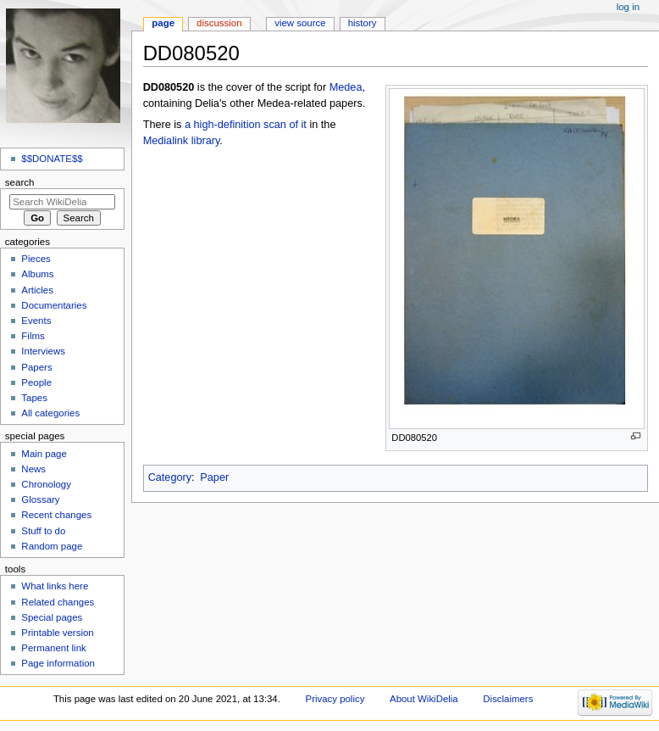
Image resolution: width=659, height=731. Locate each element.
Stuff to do (43, 531)
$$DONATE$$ (51, 158)
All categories (50, 413)
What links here (54, 586)
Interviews (43, 351)
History (362, 23)
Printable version (57, 633)
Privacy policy (335, 699)
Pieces (35, 259)
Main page (44, 454)
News (33, 469)
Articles (37, 290)
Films (32, 336)
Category (169, 477)
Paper (214, 477)
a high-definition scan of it (246, 125)
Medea (346, 87)
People (36, 382)
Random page (51, 546)
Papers (36, 367)
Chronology (46, 484)
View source (299, 23)
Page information (58, 663)
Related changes (57, 602)
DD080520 (169, 87)
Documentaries (53, 305)
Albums (37, 274)
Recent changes (56, 515)
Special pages (51, 617)
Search (20, 182)
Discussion (219, 23)
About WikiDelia (424, 699)
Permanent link (53, 648)
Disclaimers (508, 699)
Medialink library (181, 141)
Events (36, 320)
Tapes (34, 398)
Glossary (40, 499)
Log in (628, 7)
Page (163, 23)
